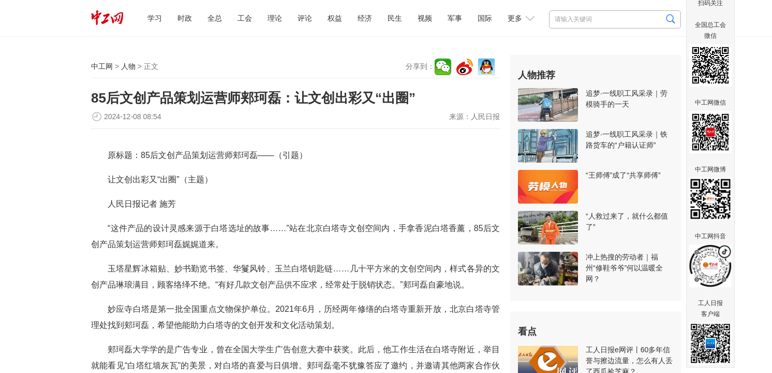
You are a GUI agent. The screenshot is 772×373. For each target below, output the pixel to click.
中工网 (102, 66)
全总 (214, 18)
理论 (275, 18)
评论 (305, 18)
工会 (244, 18)
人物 (128, 66)
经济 (365, 18)
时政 (184, 18)
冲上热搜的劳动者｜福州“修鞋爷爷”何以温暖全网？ (624, 268)
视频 (425, 18)
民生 (395, 18)
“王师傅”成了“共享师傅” (623, 175)
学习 (154, 18)
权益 (335, 18)
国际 (485, 18)
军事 (455, 18)
